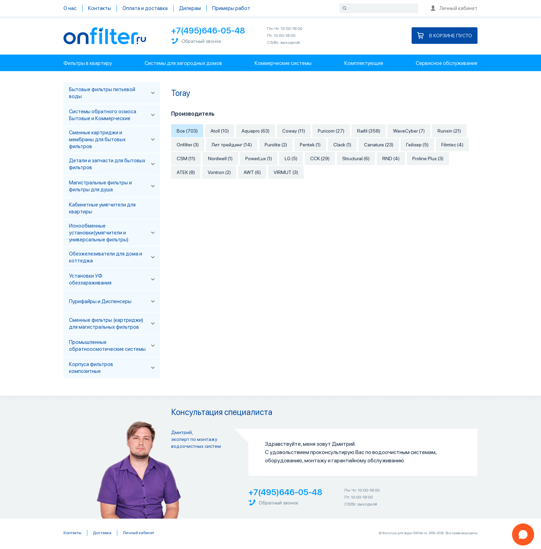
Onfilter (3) (188, 144)
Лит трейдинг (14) (232, 144)
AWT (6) (252, 172)
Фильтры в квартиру (87, 63)
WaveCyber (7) (409, 131)
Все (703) (187, 131)
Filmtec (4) (452, 144)
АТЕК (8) (186, 172)
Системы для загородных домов (183, 63)
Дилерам (190, 8)
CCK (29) (319, 158)
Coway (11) (293, 131)
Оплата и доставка (145, 8)
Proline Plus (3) (427, 158)
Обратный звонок (196, 41)
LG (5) (291, 158)
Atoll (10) (219, 131)
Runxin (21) (449, 131)
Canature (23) (378, 144)
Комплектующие (363, 63)
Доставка (102, 532)
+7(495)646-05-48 (208, 31)
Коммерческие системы (283, 63)
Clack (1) (342, 144)
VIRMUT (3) (286, 172)
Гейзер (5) (417, 144)
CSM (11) (186, 158)
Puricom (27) (331, 131)
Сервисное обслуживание (447, 63)
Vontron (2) (219, 172)
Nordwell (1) (220, 158)
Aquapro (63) (255, 131)
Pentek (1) (310, 144)
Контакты (99, 8)
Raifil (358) (368, 131)
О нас (70, 8)
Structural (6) (356, 158)
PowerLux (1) (258, 158)
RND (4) (391, 158)
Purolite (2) (276, 144)
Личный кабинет (454, 8)
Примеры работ (231, 8)
